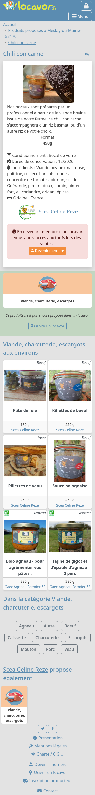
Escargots (77, 637)
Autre (49, 626)
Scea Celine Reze (25, 429)
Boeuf (70, 626)
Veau (69, 649)
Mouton (28, 649)
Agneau (26, 626)
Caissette (17, 637)
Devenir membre (47, 250)
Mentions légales (47, 746)
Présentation (47, 738)
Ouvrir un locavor (47, 326)
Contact (47, 791)
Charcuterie (47, 637)
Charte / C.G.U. (48, 754)
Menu (80, 16)
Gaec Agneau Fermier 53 (25, 586)
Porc (50, 649)
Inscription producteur (47, 780)
